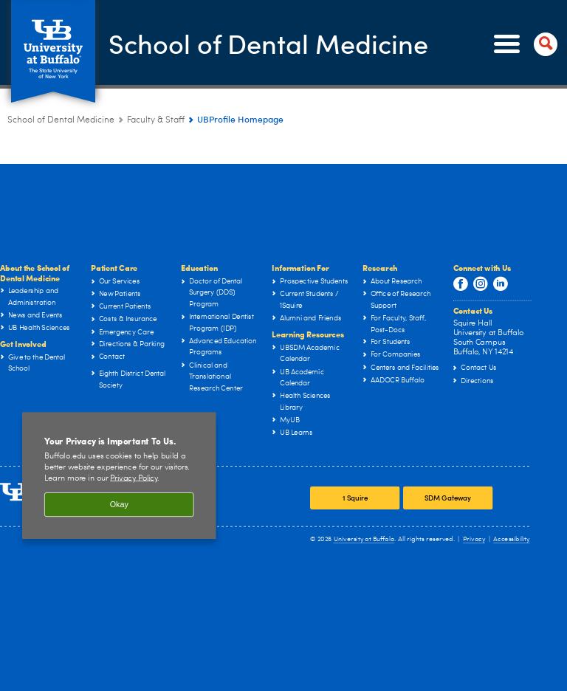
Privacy (474, 539)
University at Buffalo (364, 539)
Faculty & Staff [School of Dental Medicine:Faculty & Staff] (156, 120)
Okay (119, 505)
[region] (119, 475)
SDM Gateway (448, 497)
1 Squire (355, 497)
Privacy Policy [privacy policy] (133, 478)
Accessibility (511, 539)
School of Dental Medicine (268, 42)
